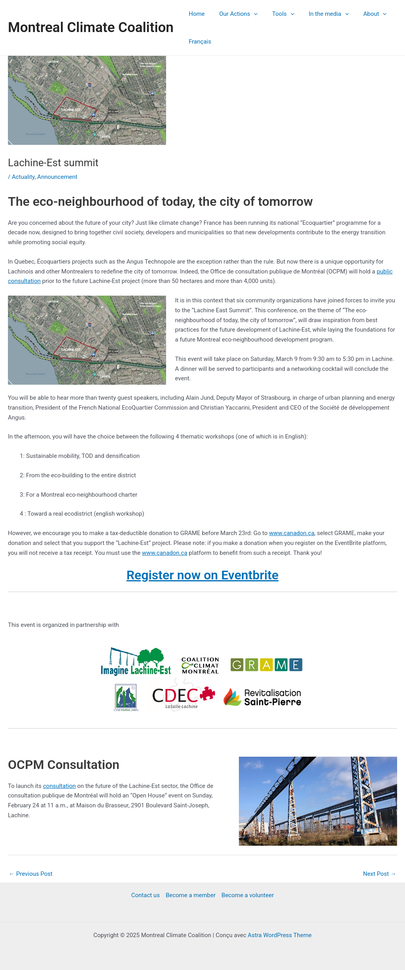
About (363, 14)
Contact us (145, 895)
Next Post (379, 873)
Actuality (23, 176)
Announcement (57, 176)
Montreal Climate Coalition (91, 27)
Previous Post (31, 873)
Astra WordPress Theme (280, 935)
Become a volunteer (247, 895)
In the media (319, 14)
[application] (250, 14)
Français (198, 41)
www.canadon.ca (291, 533)
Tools (276, 14)
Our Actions (234, 14)
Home (195, 13)
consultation (59, 786)
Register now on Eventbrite (203, 575)
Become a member (191, 895)
